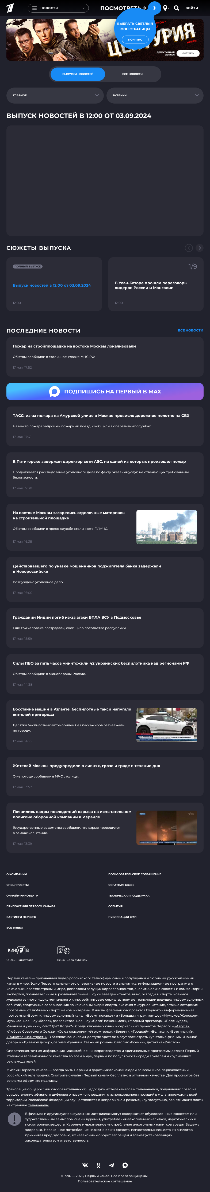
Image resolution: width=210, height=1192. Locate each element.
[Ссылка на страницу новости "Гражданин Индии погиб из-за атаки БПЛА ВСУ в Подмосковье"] (105, 628)
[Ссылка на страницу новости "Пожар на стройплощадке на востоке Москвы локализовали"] (105, 357)
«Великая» (159, 1031)
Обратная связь (121, 885)
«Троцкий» (140, 1031)
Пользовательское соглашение (134, 874)
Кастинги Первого (21, 917)
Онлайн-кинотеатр (22, 895)
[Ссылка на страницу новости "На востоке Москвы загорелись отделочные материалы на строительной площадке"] (105, 527)
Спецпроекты (17, 885)
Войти (192, 8)
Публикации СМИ (122, 917)
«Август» (181, 1026)
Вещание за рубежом (72, 954)
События (115, 906)
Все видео (14, 927)
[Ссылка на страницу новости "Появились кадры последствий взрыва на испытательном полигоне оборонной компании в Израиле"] (105, 827)
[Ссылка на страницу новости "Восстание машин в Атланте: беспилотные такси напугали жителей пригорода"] (105, 725)
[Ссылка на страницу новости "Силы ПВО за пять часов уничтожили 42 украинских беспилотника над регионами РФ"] (105, 674)
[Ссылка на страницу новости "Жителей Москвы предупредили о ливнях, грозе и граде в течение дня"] (105, 776)
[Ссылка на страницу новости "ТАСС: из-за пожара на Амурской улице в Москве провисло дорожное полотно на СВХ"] (105, 426)
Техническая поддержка (129, 895)
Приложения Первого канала (30, 906)
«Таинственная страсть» (26, 1037)
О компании (16, 874)
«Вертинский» (181, 1031)
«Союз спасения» (72, 1031)
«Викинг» (121, 1031)
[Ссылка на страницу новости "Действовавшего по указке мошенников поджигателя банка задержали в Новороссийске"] (105, 579)
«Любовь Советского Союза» (31, 1031)
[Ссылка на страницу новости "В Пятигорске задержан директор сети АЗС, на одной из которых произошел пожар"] (105, 475)
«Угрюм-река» (100, 1031)
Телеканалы (38, 1105)
